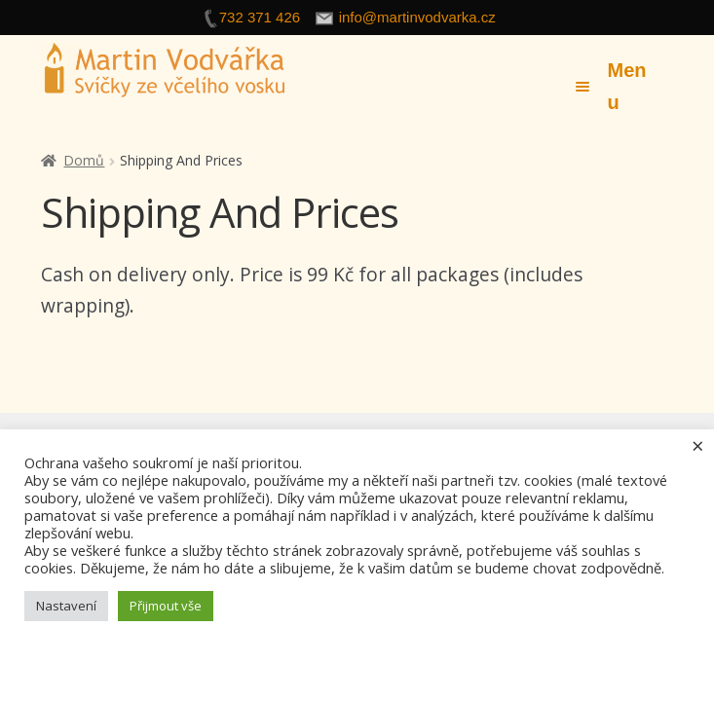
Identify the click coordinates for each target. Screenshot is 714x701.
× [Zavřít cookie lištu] (698, 445)
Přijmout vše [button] (166, 605)
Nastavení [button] (66, 605)
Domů (83, 160)
